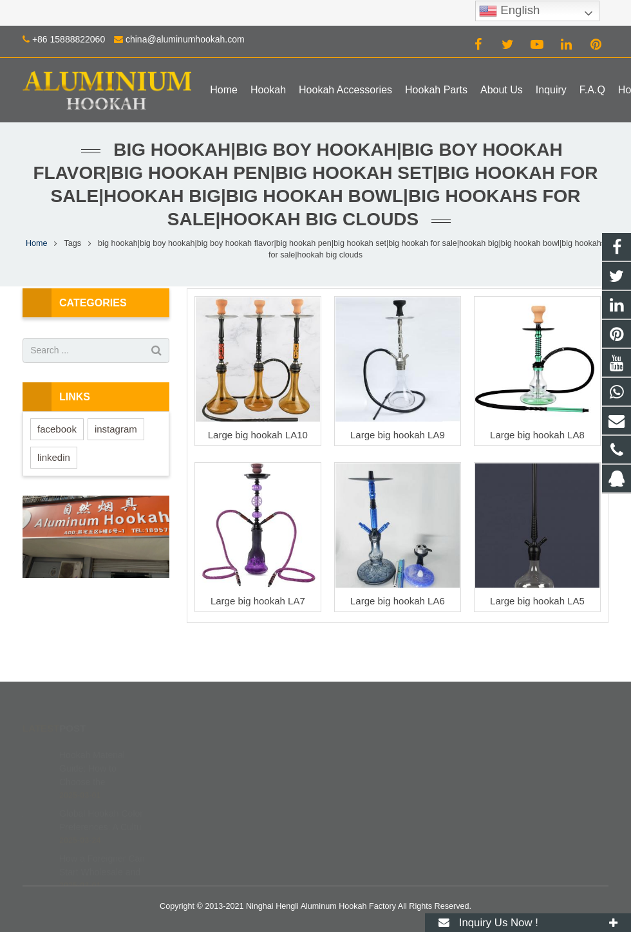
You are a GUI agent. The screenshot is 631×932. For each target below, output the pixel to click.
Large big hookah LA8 (537, 434)
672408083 (360, 751)
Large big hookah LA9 (397, 434)
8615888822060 (368, 769)
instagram (116, 429)
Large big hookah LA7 (258, 600)
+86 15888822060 (68, 39)
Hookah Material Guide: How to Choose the (92, 749)
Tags (73, 243)
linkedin (53, 457)
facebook (57, 429)
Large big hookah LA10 (258, 434)
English (509, 11)
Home (37, 243)
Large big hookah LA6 (397, 600)
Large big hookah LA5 (537, 600)
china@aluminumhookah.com (185, 39)
